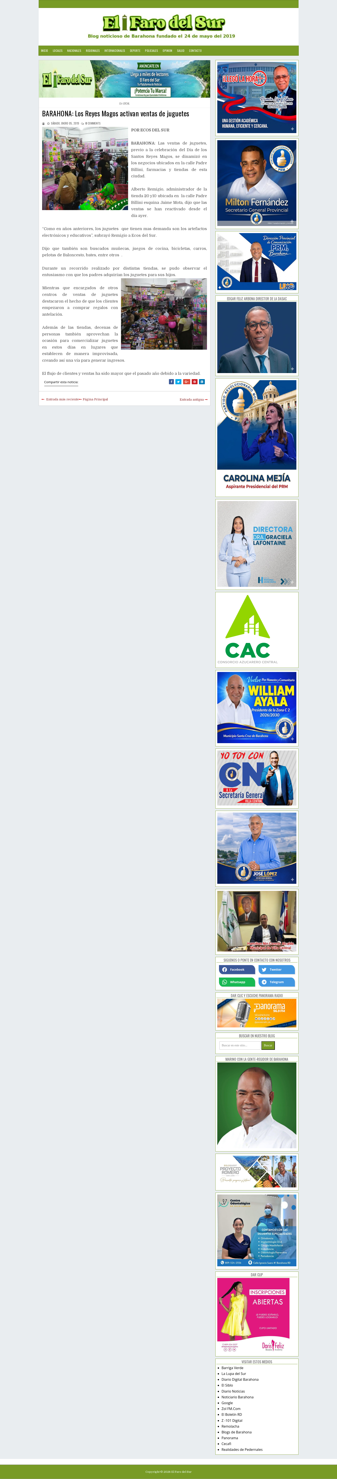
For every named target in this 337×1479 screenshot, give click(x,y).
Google (227, 1403)
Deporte (135, 50)
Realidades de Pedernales (242, 1449)
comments (93, 123)
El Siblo (227, 1385)
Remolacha (230, 1426)
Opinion (167, 50)
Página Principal (95, 399)
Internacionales (114, 50)
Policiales (151, 50)
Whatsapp (233, 982)
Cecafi (226, 1443)
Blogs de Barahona (237, 1432)
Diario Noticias (233, 1391)
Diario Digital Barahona (240, 1379)
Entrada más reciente (62, 399)
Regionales (93, 50)
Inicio (44, 50)
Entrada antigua (192, 399)
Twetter (272, 969)
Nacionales (74, 50)
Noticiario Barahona (238, 1397)
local (126, 103)
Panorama (230, 1438)
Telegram (273, 982)
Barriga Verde (233, 1367)
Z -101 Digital (232, 1420)
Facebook (233, 969)
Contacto (195, 50)
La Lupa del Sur (234, 1373)
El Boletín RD (232, 1414)
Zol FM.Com (231, 1408)
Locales (58, 50)
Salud (181, 50)
